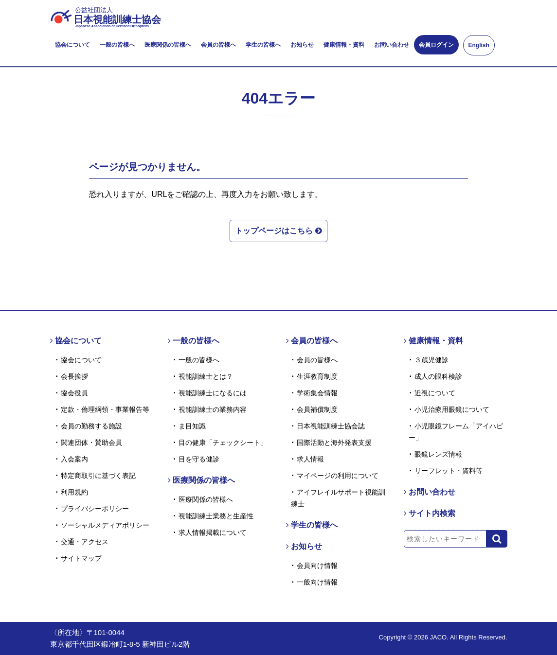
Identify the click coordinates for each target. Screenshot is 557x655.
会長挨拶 (74, 376)
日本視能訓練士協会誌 (331, 426)
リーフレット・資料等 (448, 471)
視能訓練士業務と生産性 (216, 516)
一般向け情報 (317, 582)
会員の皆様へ (218, 44)
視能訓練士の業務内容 (213, 409)
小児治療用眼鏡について (451, 409)
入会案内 (74, 459)
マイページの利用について (337, 475)
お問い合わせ (391, 44)
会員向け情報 (317, 565)
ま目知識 (192, 426)
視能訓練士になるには (213, 393)
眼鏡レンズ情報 (438, 454)
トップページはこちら (278, 230)
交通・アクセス (84, 542)
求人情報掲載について (213, 532)
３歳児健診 (431, 360)
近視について (434, 393)
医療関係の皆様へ (167, 44)
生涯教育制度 (317, 376)
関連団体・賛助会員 (91, 442)
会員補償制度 (317, 409)
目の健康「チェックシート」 (223, 442)
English (478, 45)
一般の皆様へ (117, 44)
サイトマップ (81, 558)
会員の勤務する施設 (91, 426)
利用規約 (74, 492)
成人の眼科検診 (438, 376)
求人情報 (310, 459)
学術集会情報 (317, 393)
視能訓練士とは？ (206, 376)
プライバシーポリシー (95, 509)
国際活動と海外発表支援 (334, 442)
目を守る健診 (199, 459)
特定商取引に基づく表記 (98, 475)
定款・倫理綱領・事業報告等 (105, 409)
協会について (72, 44)
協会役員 (74, 393)
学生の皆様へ (263, 44)
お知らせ (302, 44)
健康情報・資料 (343, 44)
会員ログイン (436, 44)
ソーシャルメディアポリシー (105, 525)
